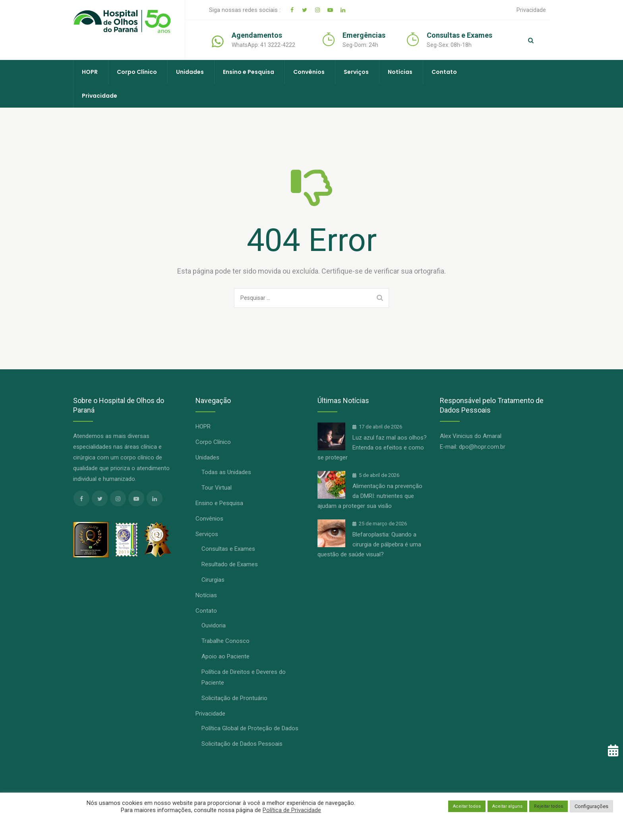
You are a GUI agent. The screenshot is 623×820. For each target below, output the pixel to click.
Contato (444, 72)
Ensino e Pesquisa (248, 72)
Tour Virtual (216, 487)
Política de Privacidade (292, 810)
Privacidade (531, 10)
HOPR (90, 72)
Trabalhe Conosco (225, 640)
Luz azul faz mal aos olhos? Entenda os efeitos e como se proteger (372, 447)
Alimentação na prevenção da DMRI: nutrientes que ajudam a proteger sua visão (369, 495)
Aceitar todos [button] (467, 806)
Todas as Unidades (226, 472)
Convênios (309, 72)
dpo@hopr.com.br (482, 446)
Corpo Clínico (137, 72)
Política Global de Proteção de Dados (249, 728)
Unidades (190, 72)
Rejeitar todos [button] (548, 806)
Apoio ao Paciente (225, 656)
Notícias (400, 72)
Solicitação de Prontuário (234, 698)
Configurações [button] (591, 806)
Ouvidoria (213, 625)
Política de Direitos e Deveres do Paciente (243, 677)
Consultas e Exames (228, 548)
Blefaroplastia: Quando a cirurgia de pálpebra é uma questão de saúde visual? (369, 544)
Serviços (356, 72)
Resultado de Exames (229, 564)
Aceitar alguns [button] (507, 806)
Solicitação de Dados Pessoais (241, 743)
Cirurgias (212, 579)
